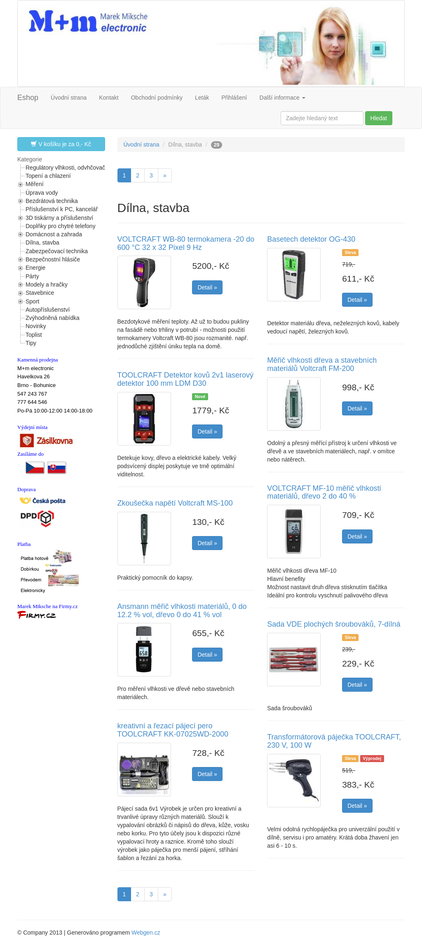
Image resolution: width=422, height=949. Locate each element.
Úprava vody (42, 192)
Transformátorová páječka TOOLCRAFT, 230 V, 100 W (334, 741)
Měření (35, 184)
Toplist (34, 334)
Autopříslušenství (48, 309)
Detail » (207, 287)
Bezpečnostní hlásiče (53, 259)
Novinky (36, 326)
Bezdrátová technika (52, 201)
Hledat (378, 118)
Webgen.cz (145, 932)
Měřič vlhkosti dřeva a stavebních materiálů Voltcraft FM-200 (322, 364)
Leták (202, 97)
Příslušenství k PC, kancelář (62, 209)
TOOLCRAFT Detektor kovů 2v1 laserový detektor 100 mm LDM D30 (185, 379)
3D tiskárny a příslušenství (59, 218)
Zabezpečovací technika (57, 251)
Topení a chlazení (48, 176)
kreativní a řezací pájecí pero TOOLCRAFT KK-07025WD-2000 (172, 730)
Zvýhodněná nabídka (53, 318)
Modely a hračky (47, 284)
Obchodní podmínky (157, 97)
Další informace (282, 97)
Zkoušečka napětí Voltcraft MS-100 (175, 503)
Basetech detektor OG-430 (311, 239)
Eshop (27, 97)
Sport (32, 301)
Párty (32, 276)
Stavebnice (40, 292)
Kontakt (108, 97)
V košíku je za (61, 143)
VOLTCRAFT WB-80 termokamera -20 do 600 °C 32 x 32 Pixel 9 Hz (185, 243)
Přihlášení (234, 97)
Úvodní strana (69, 97)
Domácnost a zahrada (54, 234)
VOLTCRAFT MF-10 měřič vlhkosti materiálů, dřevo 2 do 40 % (324, 492)
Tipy (31, 343)
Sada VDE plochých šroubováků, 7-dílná (333, 624)
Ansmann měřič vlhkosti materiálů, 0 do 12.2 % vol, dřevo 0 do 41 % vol (182, 610)
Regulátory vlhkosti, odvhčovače (67, 167)
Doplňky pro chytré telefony (61, 226)
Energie (35, 267)
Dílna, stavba (42, 242)
